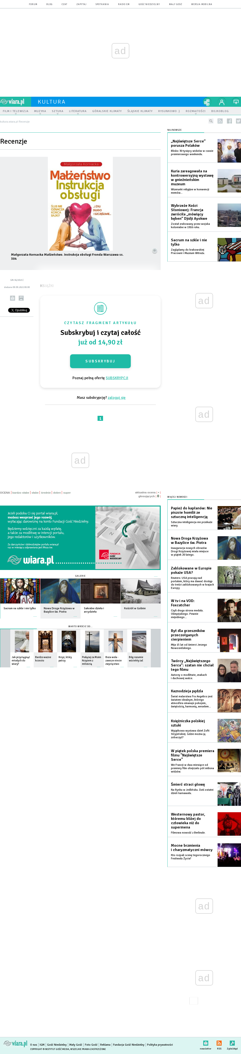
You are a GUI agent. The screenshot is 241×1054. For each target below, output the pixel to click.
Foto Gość (91, 1045)
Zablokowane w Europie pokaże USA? (191, 570)
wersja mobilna (201, 4)
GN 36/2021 (16, 280)
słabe (35, 492)
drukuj (21, 298)
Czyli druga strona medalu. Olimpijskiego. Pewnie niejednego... (187, 614)
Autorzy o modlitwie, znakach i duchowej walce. (189, 676)
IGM (42, 1045)
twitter (238, 121)
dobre (57, 492)
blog (49, 4)
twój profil (222, 101)
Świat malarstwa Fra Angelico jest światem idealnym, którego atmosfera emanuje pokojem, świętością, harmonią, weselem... (192, 701)
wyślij (12, 298)
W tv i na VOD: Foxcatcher (183, 603)
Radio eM (124, 4)
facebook (229, 121)
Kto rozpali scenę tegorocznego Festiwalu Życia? (190, 856)
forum (33, 4)
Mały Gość (175, 4)
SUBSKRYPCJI (117, 378)
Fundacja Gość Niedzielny (128, 1045)
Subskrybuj (100, 361)
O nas (33, 1045)
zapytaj (82, 4)
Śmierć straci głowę (188, 784)
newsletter (205, 1042)
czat (64, 4)
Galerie (80, 576)
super (67, 492)
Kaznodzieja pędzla (187, 691)
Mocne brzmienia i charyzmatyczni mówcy (192, 847)
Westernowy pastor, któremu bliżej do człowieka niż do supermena (188, 820)
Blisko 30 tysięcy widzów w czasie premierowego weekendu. (192, 152)
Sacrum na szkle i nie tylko (189, 242)
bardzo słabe (20, 492)
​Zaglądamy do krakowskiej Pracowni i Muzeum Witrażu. (188, 251)
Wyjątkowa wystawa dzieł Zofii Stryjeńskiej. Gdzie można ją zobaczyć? (190, 734)
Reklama (105, 1045)
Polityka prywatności (160, 1045)
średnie (46, 492)
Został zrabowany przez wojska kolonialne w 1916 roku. (190, 225)
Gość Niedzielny (149, 4)
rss (220, 121)
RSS (219, 1042)
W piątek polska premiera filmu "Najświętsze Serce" (192, 755)
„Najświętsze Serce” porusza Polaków (188, 143)
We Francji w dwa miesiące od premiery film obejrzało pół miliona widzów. (192, 768)
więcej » (35, 614)
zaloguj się (117, 397)
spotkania (102, 4)
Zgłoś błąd (232, 1042)
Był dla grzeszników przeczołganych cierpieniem (188, 635)
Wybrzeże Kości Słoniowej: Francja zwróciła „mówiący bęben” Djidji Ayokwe (189, 212)
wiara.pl (15, 102)
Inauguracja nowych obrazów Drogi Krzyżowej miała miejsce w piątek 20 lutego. (189, 551)
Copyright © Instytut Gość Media (49, 1049)
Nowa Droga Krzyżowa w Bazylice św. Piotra (189, 540)
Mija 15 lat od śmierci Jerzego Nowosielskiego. (189, 646)
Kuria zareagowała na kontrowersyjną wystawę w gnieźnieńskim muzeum (192, 177)
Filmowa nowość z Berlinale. (188, 832)
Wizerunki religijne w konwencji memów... (190, 191)
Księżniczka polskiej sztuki (188, 723)
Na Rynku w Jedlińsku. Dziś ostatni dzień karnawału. (192, 791)
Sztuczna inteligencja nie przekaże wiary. (191, 523)
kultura (52, 101)
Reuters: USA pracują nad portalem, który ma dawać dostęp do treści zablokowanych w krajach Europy (192, 583)
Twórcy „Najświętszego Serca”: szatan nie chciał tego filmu (192, 665)
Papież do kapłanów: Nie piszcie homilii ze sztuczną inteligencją (191, 512)
